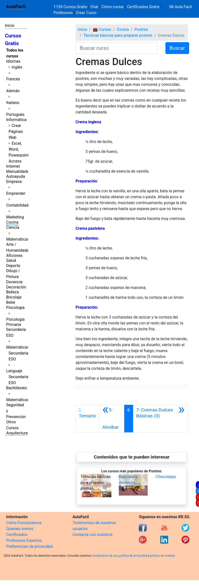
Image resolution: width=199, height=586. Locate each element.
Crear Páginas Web (16, 131)
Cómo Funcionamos (23, 522)
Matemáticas (17, 239)
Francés (13, 79)
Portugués (15, 114)
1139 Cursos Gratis (71, 6)
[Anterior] (111, 418)
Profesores (63, 12)
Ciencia (12, 227)
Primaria (13, 324)
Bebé (10, 302)
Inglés (17, 67)
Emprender (15, 193)
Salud (11, 260)
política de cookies (162, 555)
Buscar (177, 48)
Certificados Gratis (143, 6)
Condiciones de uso (105, 555)
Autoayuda (15, 176)
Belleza (12, 292)
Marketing (15, 217)
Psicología (15, 307)
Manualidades (18, 171)
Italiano (12, 102)
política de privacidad (133, 555)
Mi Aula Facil (180, 6)
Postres (141, 29)
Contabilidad (17, 205)
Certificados (16, 534)
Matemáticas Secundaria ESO (17, 353)
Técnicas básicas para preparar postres (117, 35)
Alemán (13, 91)
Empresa (14, 181)
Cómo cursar (112, 6)
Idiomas (13, 61)
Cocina (12, 222)
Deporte (13, 265)
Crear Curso (86, 12)
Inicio (9, 25)
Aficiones (14, 255)
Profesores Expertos (24, 540)
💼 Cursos (102, 29)
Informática (16, 119)
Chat (94, 6)
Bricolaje (13, 297)
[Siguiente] (160, 418)
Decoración (16, 287)
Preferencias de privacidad (29, 546)
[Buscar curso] (117, 48)
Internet (13, 166)
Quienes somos (20, 528)
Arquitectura (17, 433)
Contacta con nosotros (93, 534)
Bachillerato (16, 388)
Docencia (14, 282)
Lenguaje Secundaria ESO (17, 377)
